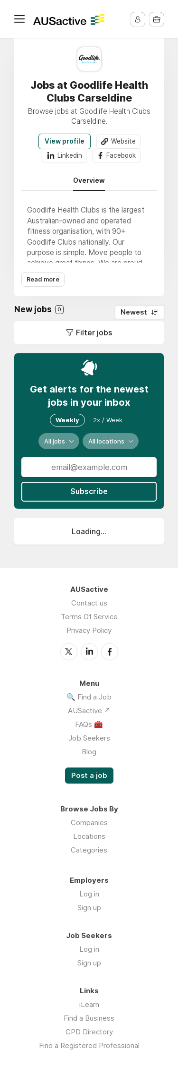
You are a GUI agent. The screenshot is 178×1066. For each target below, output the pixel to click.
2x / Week (107, 420)
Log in (89, 893)
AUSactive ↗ (89, 710)
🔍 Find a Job (89, 696)
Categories (89, 849)
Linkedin (69, 155)
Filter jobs (94, 332)
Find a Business (89, 1017)
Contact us (89, 602)
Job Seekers (89, 737)
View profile (64, 141)
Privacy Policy (89, 630)
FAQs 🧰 (89, 723)
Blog (89, 751)
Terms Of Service (89, 616)
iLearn (89, 1003)
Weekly (67, 420)
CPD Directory (89, 1031)
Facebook (121, 155)
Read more (43, 279)
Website (123, 141)
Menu (21, 19)
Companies (89, 822)
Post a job (89, 775)
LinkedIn (89, 651)
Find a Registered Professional (89, 1044)
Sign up (89, 907)
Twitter (69, 651)
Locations (89, 835)
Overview (89, 181)
